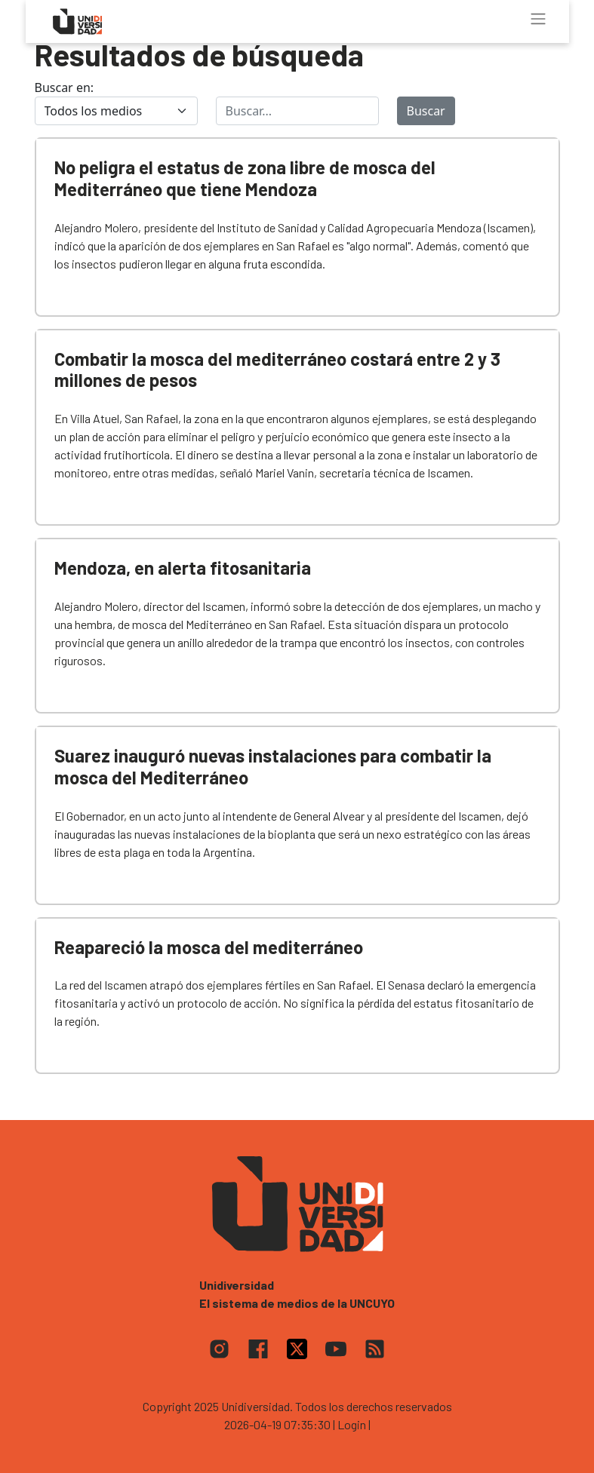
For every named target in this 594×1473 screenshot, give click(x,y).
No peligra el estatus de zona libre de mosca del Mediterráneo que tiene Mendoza (244, 178)
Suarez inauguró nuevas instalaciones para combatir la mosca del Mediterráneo (272, 766)
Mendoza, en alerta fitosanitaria (182, 567)
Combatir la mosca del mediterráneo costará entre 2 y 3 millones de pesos (277, 369)
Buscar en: (64, 87)
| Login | (352, 1424)
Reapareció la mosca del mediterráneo (208, 947)
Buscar (426, 111)
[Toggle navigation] (538, 19)
